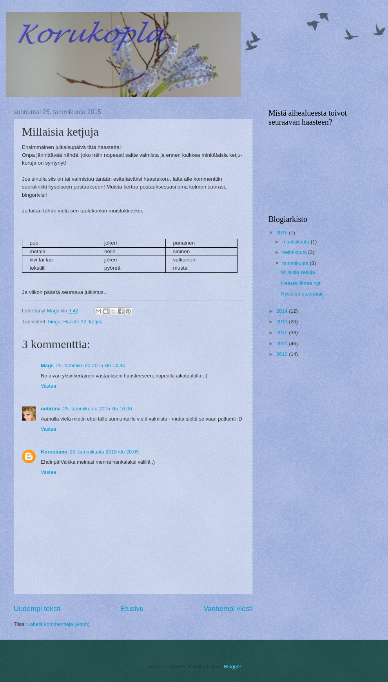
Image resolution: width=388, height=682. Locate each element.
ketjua (95, 322)
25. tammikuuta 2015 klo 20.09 (104, 452)
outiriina (51, 409)
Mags (47, 365)
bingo (54, 322)
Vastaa (48, 386)
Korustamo (54, 452)
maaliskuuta (296, 242)
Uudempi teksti (37, 609)
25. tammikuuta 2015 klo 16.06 (97, 409)
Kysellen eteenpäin (302, 294)
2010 (282, 354)
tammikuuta (296, 263)
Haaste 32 (74, 322)
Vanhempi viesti (228, 609)
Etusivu (131, 609)
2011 (282, 343)
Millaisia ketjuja (298, 272)
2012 (282, 333)
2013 (282, 322)
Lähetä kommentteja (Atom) (58, 624)
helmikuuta (295, 252)
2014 (282, 311)
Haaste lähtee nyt (300, 283)
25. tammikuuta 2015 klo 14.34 (90, 365)
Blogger (232, 666)
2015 (282, 233)
